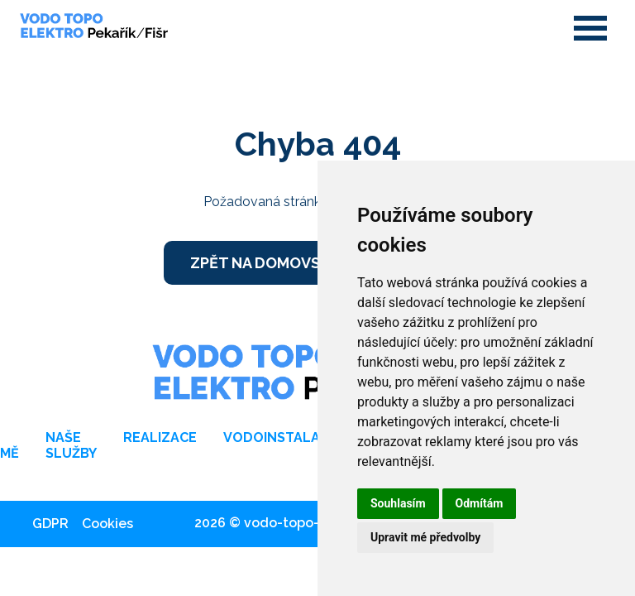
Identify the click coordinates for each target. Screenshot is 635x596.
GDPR (50, 523)
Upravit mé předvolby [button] (425, 537)
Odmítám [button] (480, 503)
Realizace (160, 437)
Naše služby (71, 445)
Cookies (107, 523)
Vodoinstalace (280, 437)
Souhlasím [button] (398, 503)
